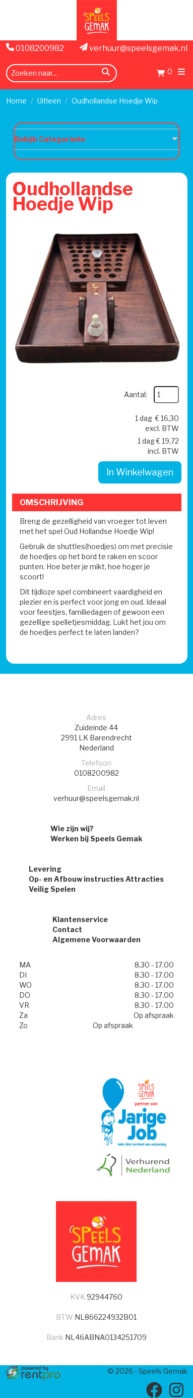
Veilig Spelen (52, 889)
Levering (45, 869)
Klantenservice (80, 919)
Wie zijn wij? (72, 828)
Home (16, 100)
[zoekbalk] (61, 73)
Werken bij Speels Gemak (96, 838)
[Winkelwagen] (164, 74)
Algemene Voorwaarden (96, 939)
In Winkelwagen (139, 472)
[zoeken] (106, 73)
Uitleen (49, 100)
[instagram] (176, 1390)
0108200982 (35, 48)
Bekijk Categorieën (97, 138)
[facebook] (154, 1390)
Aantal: (135, 394)
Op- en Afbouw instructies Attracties (96, 879)
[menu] (181, 73)
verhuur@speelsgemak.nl (133, 48)
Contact (67, 929)
